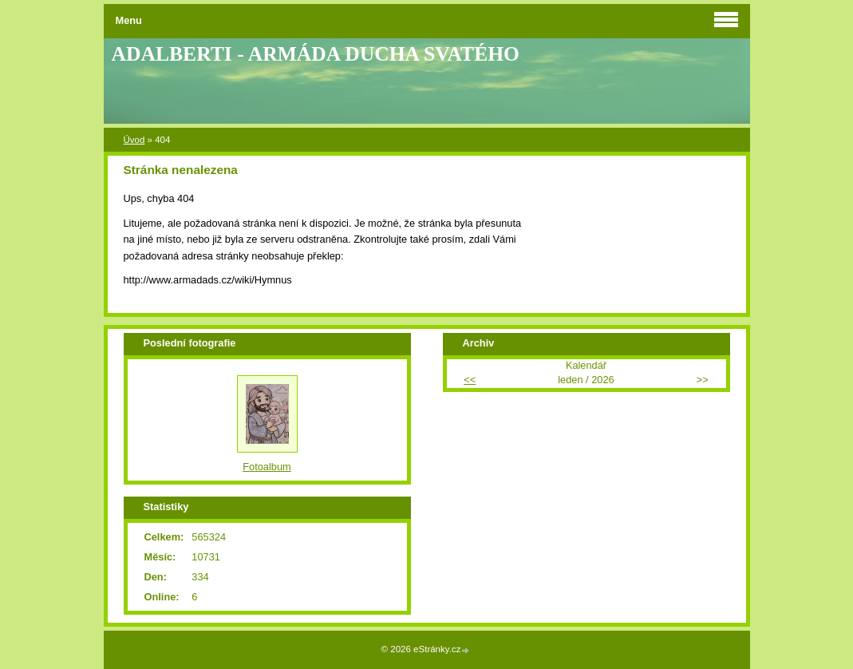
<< (470, 380)
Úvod (134, 139)
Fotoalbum (266, 467)
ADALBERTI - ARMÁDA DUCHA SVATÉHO (316, 53)
